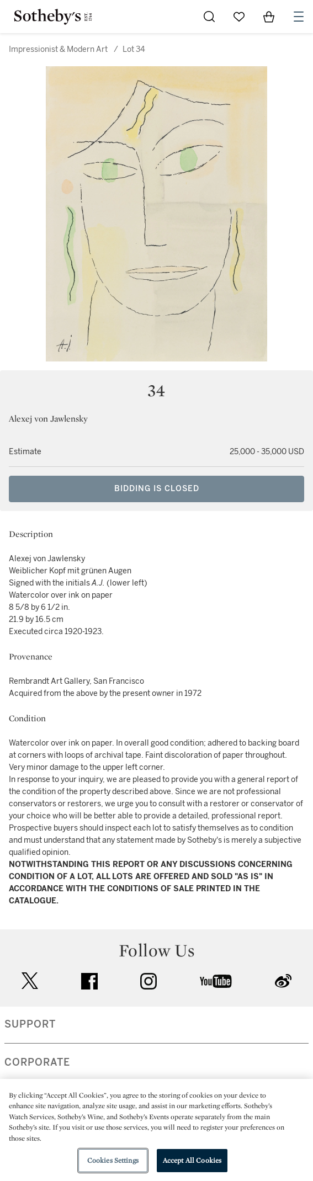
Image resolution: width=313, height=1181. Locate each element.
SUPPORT (30, 1024)
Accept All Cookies (192, 1160)
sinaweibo (283, 981)
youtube (216, 981)
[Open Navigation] (298, 16)
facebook (89, 981)
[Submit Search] (209, 16)
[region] (156, 1130)
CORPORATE (37, 1062)
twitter (30, 981)
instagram (148, 981)
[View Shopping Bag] (268, 17)
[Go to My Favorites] (239, 17)
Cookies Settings (113, 1160)
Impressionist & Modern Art (58, 49)
